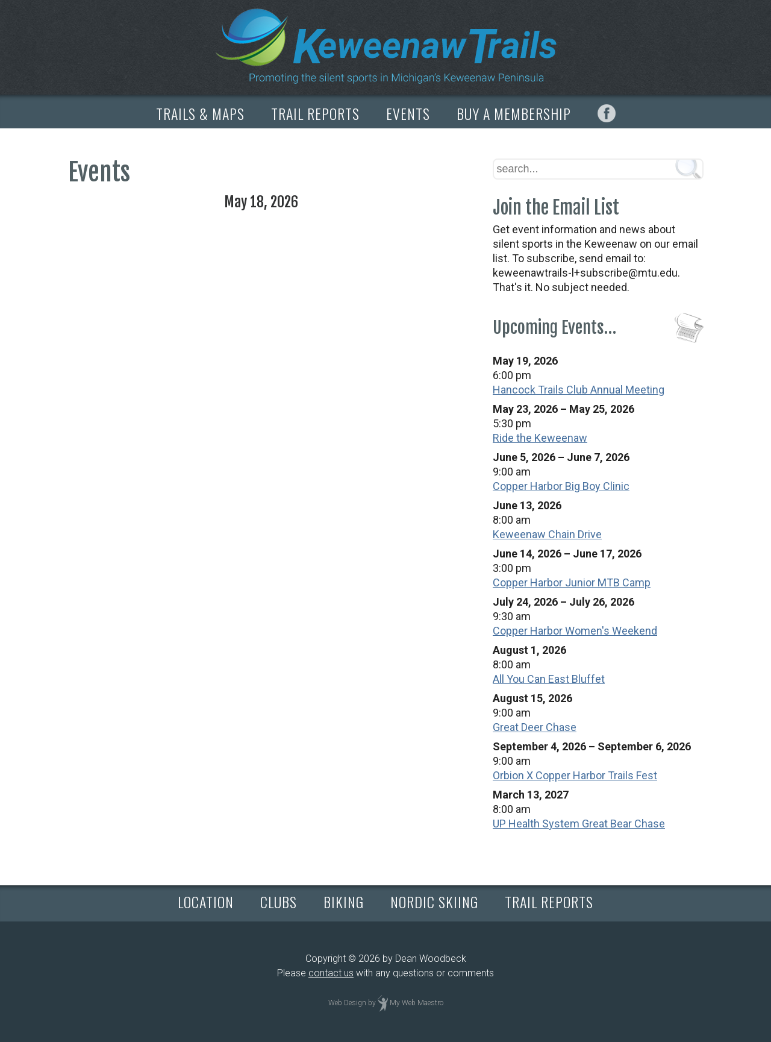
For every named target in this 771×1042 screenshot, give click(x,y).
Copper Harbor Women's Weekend (575, 630)
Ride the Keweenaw (540, 438)
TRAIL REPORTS (315, 113)
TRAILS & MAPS (200, 113)
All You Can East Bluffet (549, 679)
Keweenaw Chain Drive (547, 534)
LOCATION (206, 901)
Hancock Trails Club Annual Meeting (578, 389)
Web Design (347, 1003)
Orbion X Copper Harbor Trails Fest (575, 775)
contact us (331, 973)
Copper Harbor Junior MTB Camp (572, 582)
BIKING (343, 901)
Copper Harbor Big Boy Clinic (561, 486)
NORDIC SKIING (434, 901)
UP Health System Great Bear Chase (579, 823)
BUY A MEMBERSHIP (514, 113)
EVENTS (408, 113)
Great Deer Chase (534, 727)
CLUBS (278, 901)
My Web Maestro (416, 1003)
